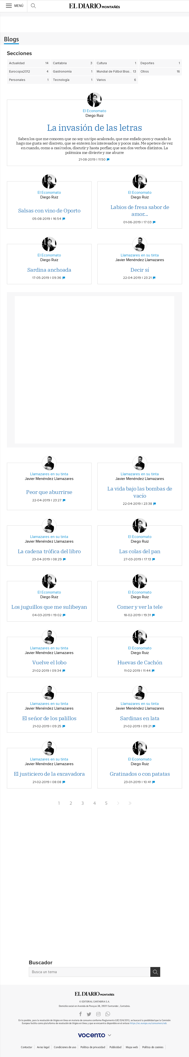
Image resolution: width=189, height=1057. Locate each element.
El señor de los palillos (49, 718)
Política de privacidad (92, 1047)
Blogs (11, 40)
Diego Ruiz (95, 116)
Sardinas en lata (139, 718)
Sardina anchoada (49, 269)
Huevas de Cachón (139, 662)
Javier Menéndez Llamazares (139, 260)
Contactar (26, 1047)
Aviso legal (43, 1047)
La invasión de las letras (94, 127)
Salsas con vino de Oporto (49, 210)
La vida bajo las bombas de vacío (139, 492)
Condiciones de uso (65, 1047)
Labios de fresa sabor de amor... (139, 210)
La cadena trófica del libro (49, 551)
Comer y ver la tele (140, 606)
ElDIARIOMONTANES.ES (94, 994)
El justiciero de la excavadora (49, 773)
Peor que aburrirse (49, 491)
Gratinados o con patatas (140, 773)
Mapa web (132, 1047)
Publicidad (115, 1047)
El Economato (94, 111)
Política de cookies (152, 1047)
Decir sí (139, 269)
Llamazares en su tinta (140, 255)
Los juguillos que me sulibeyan (49, 606)
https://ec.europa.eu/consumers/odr (148, 1023)
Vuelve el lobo (49, 662)
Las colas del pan (139, 551)
